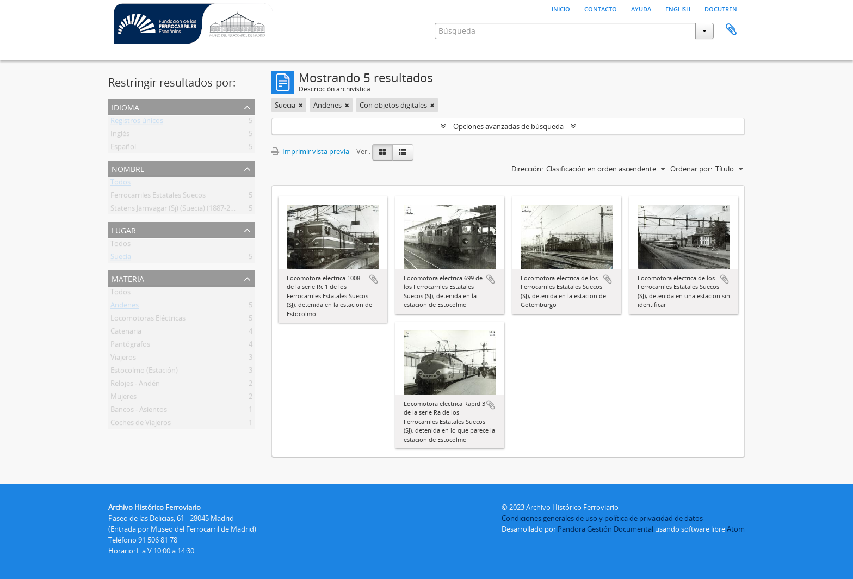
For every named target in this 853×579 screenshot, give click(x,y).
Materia (128, 277)
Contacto (600, 8)
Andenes (124, 307)
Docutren (720, 8)
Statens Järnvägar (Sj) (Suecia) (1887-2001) (177, 210)
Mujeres (123, 398)
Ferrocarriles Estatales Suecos (158, 197)
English (677, 8)
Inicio (561, 8)
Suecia (120, 258)
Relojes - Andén (135, 385)
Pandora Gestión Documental (605, 529)
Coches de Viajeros (140, 424)
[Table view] (402, 152)
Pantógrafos (130, 346)
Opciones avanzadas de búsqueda (508, 126)
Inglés (119, 135)
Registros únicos (136, 122)
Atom (736, 529)
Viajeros (123, 359)
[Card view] (382, 152)
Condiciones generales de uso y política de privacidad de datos (602, 518)
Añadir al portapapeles (373, 279)
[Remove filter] (301, 105)
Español (123, 148)
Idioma (125, 106)
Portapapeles (731, 30)
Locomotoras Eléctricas (148, 320)
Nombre (128, 168)
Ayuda (641, 8)
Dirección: (527, 169)
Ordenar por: (691, 169)
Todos (120, 184)
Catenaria (125, 333)
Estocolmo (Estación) (144, 372)
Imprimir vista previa (310, 151)
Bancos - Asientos (138, 411)
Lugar (124, 229)
